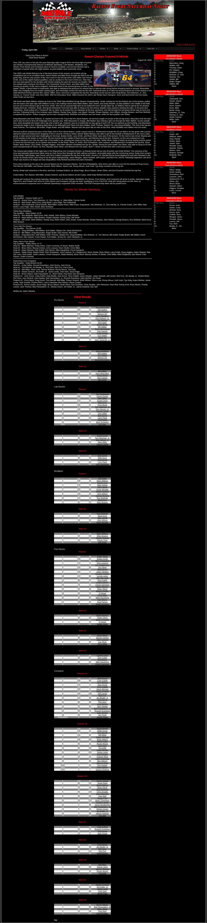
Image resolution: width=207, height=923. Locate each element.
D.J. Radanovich (102, 565)
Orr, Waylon (174, 70)
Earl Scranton (102, 790)
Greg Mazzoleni (102, 307)
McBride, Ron (175, 155)
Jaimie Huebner (102, 813)
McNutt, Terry (175, 210)
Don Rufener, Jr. (102, 318)
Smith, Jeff (174, 134)
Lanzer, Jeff (174, 221)
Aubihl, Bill (173, 79)
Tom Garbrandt (102, 394)
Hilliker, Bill (174, 84)
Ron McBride (102, 498)
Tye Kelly (102, 748)
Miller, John (174, 119)
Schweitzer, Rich (176, 174)
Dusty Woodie (102, 489)
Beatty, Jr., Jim (175, 226)
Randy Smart (102, 717)
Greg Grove (102, 700)
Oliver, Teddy (175, 170)
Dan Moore (102, 600)
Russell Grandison (102, 711)
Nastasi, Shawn (176, 148)
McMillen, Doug (176, 72)
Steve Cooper (102, 763)
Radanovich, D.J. (176, 179)
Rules (116, 49)
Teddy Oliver (102, 557)
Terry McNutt (102, 683)
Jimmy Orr (102, 338)
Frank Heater (102, 333)
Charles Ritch (102, 757)
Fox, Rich (173, 224)
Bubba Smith (102, 559)
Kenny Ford (102, 798)
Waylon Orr (102, 314)
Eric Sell (102, 815)
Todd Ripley (102, 420)
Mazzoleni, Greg (176, 63)
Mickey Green (102, 809)
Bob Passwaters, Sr (102, 807)
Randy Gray (102, 483)
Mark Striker (102, 485)
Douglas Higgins (102, 574)
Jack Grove (102, 685)
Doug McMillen (102, 316)
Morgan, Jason (175, 217)
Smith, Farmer (175, 117)
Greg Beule (102, 405)
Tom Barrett (102, 733)
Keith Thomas (102, 312)
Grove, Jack (174, 212)
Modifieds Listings (174, 130)
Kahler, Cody (174, 208)
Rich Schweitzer (102, 561)
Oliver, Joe (174, 181)
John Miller (102, 413)
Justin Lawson (102, 582)
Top (55, 920)
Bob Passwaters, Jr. (102, 709)
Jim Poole (102, 715)
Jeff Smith (102, 479)
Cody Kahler (102, 680)
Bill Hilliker (102, 327)
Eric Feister (102, 765)
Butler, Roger (175, 81)
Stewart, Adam (175, 186)
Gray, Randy (174, 139)
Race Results (86, 49)
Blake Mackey (102, 587)
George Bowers (102, 496)
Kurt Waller (102, 335)
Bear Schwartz (102, 422)
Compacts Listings (174, 201)
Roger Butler (102, 325)
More (174, 86)
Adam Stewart (102, 572)
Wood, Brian (174, 183)
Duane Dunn (102, 401)
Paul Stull (102, 796)
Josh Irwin (102, 746)
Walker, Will (174, 65)
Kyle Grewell (102, 754)
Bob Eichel (102, 416)
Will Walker (102, 310)
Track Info (151, 49)
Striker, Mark (174, 141)
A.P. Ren (102, 424)
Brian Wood (102, 570)
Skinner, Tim (174, 77)
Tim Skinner (102, 320)
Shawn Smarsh (102, 737)
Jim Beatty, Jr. (102, 698)
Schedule (68, 49)
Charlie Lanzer (102, 803)
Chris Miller (102, 595)
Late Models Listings (174, 94)
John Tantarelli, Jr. (102, 340)
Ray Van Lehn (102, 578)
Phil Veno (102, 702)
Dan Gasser (102, 331)
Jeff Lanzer (102, 693)
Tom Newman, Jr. (102, 407)
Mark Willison (102, 481)
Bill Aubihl (102, 323)
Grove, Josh (174, 205)
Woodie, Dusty (175, 146)
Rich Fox (102, 696)
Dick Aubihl (102, 580)
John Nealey (102, 706)
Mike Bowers (102, 502)
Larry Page (102, 418)
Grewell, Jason (175, 219)
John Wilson (102, 494)
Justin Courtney (102, 604)
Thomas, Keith (175, 68)
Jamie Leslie (102, 752)
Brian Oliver (102, 589)
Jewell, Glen (174, 143)
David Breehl (102, 729)
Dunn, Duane (175, 105)
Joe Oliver (102, 567)
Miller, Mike (174, 103)
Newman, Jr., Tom (177, 112)
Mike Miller (102, 398)
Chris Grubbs (102, 792)
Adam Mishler (102, 750)
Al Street (102, 593)
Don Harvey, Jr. (102, 409)
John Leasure (102, 563)
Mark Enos (102, 500)
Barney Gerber (102, 591)
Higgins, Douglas (176, 188)
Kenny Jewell (102, 781)
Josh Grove (102, 678)
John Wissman (102, 794)
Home (54, 49)
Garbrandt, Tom (176, 99)
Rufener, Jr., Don (176, 75)
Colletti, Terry (175, 214)
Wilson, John (174, 150)
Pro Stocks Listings (174, 58)
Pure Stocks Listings (174, 165)
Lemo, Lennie (175, 190)
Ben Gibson (102, 761)
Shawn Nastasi (102, 492)
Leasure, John (175, 177)
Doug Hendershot (102, 805)
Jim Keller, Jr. (102, 811)
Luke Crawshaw (102, 759)
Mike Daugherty (102, 598)
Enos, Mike (174, 108)
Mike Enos (102, 403)
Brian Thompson (102, 800)
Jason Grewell (102, 691)
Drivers (102, 49)
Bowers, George (176, 153)
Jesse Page (102, 783)
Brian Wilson (102, 739)
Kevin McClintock (102, 329)
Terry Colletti (102, 687)
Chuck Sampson (102, 585)
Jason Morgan (102, 689)
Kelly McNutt (102, 713)
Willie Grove (102, 731)
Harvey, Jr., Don (176, 115)
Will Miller (102, 735)
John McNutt (102, 704)
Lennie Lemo (102, 576)
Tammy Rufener (102, 770)
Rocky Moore (102, 744)
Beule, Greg (174, 110)
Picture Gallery (132, 49)
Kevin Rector (102, 767)
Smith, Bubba (175, 172)
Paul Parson (102, 602)
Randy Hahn (102, 742)
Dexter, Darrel (175, 101)
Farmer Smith (102, 411)
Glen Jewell (102, 487)
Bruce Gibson (102, 785)
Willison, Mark (175, 136)
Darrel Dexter (102, 396)
